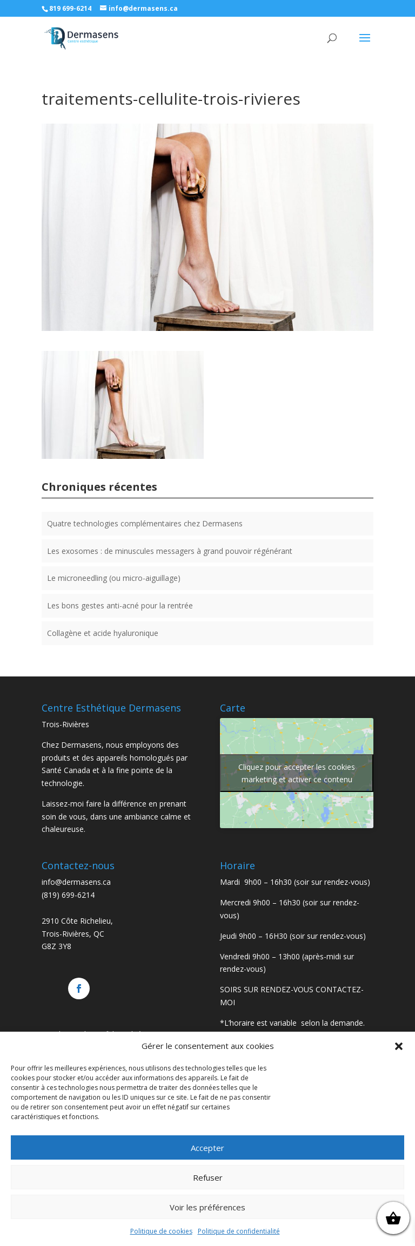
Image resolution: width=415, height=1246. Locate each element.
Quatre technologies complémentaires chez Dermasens (145, 523)
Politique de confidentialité (239, 1231)
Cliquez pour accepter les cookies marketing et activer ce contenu (296, 773)
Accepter (207, 1147)
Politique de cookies (161, 1231)
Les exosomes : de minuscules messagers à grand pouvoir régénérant (169, 551)
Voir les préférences (207, 1207)
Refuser (208, 1177)
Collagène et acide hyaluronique (102, 633)
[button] (398, 1046)
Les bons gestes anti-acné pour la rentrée (120, 605)
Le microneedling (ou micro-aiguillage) (113, 578)
